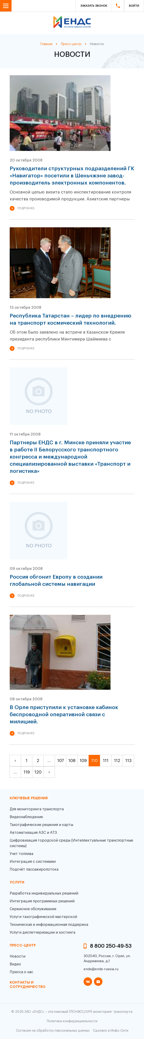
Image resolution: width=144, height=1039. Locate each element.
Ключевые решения (29, 798)
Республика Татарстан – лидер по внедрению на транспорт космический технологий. (70, 319)
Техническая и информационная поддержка (49, 924)
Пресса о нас (21, 972)
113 (128, 761)
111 (105, 761)
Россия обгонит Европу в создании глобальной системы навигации (56, 580)
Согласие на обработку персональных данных (53, 1030)
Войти (134, 5)
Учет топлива (21, 854)
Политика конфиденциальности (72, 1021)
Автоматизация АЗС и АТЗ (33, 832)
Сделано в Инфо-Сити (110, 1030)
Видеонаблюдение (26, 817)
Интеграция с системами (33, 861)
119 (27, 772)
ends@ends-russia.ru (101, 969)
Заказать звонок (93, 5)
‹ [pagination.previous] (15, 761)
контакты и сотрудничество (27, 985)
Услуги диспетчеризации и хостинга (42, 932)
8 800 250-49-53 (111, 946)
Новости (17, 956)
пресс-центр (23, 945)
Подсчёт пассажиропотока (34, 869)
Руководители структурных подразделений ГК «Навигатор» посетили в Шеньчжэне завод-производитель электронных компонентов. (72, 175)
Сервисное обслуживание (33, 909)
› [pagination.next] (49, 772)
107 (60, 761)
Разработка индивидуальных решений (44, 893)
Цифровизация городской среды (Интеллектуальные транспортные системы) (71, 843)
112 (117, 761)
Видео (15, 964)
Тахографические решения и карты (41, 825)
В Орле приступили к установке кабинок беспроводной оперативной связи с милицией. (64, 714)
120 (38, 772)
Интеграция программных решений (42, 901)
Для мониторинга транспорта (37, 809)
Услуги (17, 882)
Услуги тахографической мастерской (43, 917)
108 (71, 761)
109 (83, 761)
